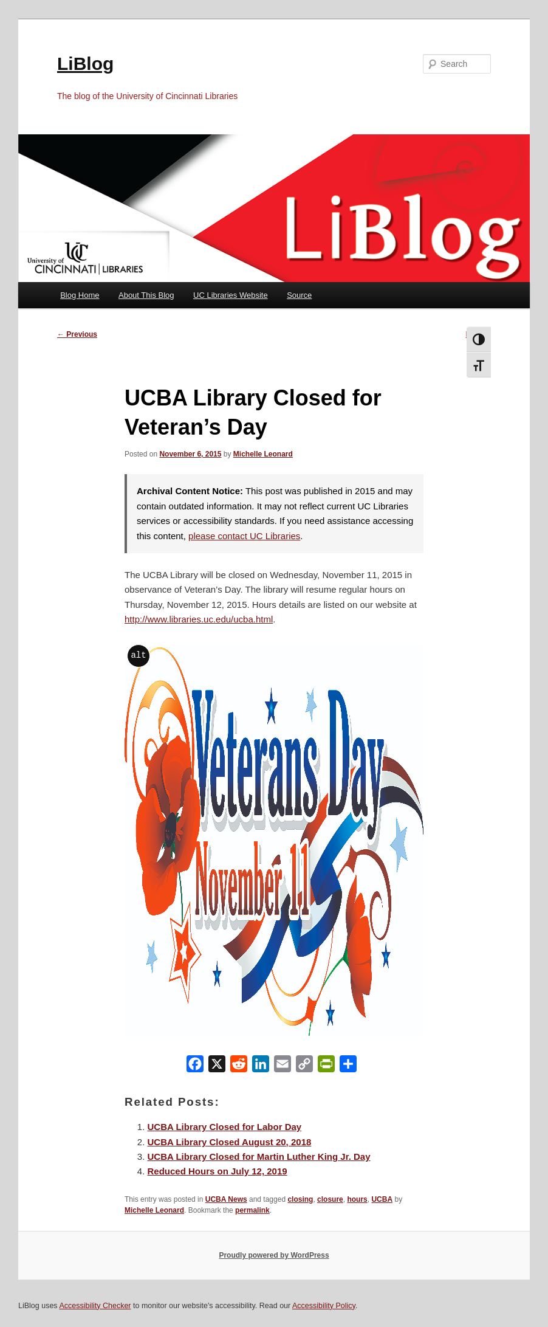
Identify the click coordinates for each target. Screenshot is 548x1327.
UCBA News (226, 1199)
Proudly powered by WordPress (274, 1255)
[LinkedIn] (261, 1066)
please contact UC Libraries (244, 536)
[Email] (282, 1066)
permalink (252, 1210)
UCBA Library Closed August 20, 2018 (230, 1142)
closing (300, 1199)
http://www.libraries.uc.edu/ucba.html (199, 619)
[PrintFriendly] (326, 1066)
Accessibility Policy (323, 1305)
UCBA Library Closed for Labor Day (225, 1127)
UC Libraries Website (230, 295)
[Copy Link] (304, 1066)
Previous (77, 334)
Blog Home (79, 295)
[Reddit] (239, 1066)
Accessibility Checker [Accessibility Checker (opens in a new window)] (95, 1305)
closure (330, 1199)
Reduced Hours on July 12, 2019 (217, 1171)
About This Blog (146, 295)
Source (299, 295)
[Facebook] (195, 1066)
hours (357, 1199)
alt (138, 655)
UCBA (381, 1199)
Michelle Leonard (263, 454)
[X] (217, 1066)
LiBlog (85, 63)
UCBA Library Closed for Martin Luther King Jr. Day (259, 1156)
